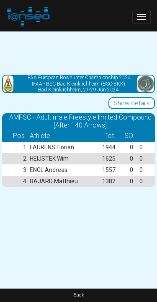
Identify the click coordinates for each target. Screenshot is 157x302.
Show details (131, 103)
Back (78, 295)
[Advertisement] (78, 52)
